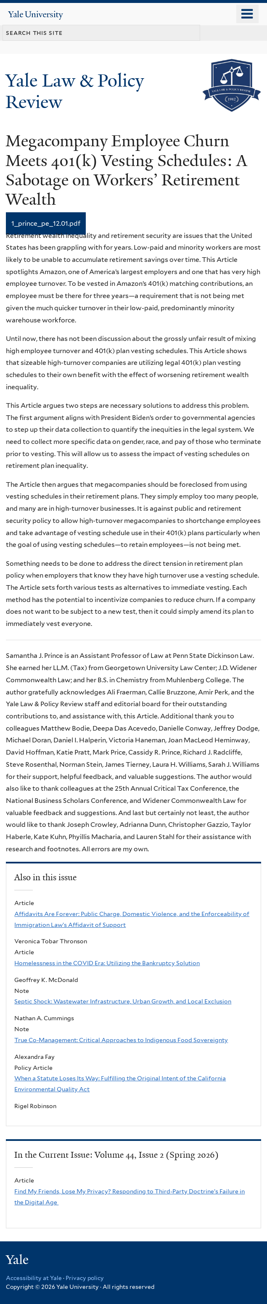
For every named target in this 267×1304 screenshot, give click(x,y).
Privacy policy (85, 1278)
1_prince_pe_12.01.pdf (45, 223)
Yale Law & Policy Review (74, 91)
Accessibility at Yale (34, 1278)
